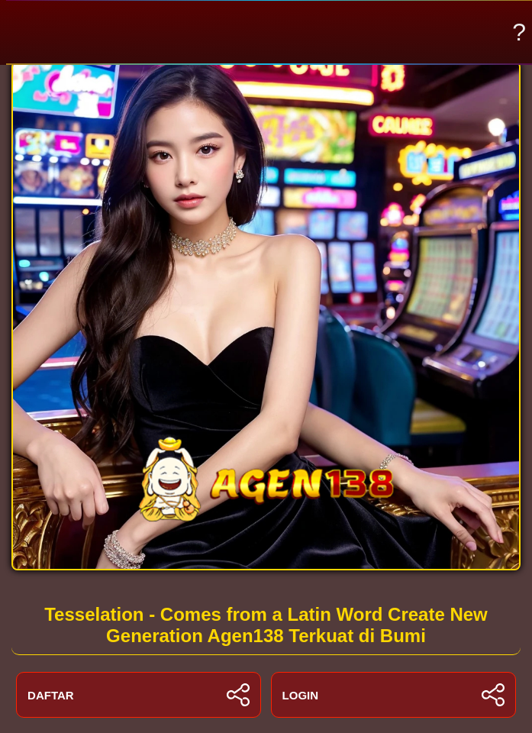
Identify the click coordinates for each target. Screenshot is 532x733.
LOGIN (393, 694)
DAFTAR (138, 694)
